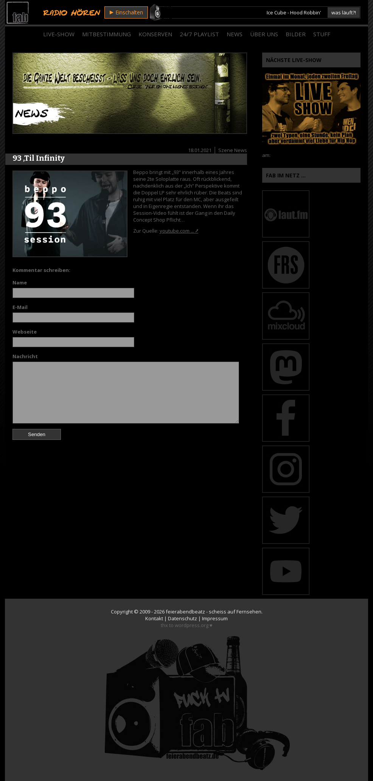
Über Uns (264, 34)
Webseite (24, 331)
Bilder (296, 34)
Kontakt (154, 618)
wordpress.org (191, 625)
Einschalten (126, 12)
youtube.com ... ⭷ (179, 230)
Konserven (155, 34)
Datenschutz (182, 618)
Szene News (232, 150)
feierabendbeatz (185, 611)
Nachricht (25, 356)
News (234, 34)
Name (19, 282)
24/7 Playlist (199, 34)
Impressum (215, 618)
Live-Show (59, 34)
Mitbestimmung (106, 34)
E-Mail (20, 307)
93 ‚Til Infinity (38, 158)
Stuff (321, 34)
